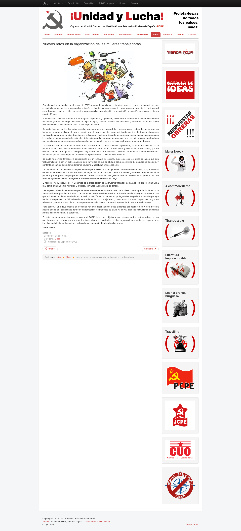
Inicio (47, 34)
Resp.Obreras (92, 34)
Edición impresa (107, 3)
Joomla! (46, 521)
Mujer (156, 34)
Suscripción (73, 3)
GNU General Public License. (97, 521)
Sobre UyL (89, 3)
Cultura (192, 34)
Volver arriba (192, 524)
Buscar (123, 3)
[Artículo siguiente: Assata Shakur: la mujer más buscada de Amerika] (150, 248)
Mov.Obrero (142, 34)
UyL (45, 3)
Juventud (167, 34)
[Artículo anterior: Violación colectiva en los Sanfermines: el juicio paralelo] (50, 248)
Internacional (125, 34)
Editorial (58, 34)
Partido (180, 34)
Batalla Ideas (74, 34)
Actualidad (108, 34)
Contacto (58, 3)
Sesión (134, 3)
